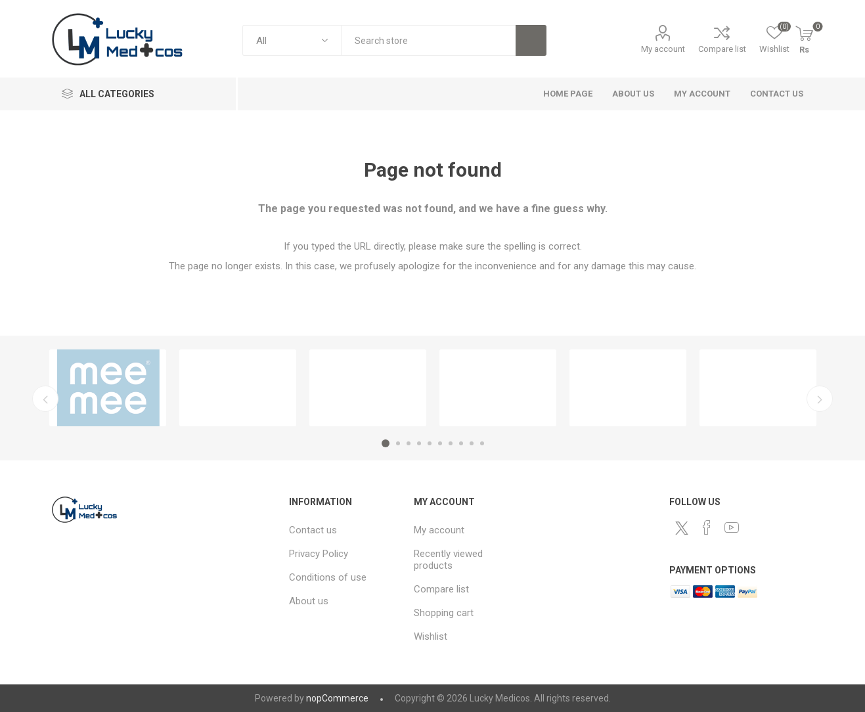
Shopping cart (444, 613)
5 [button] (430, 443)
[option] (108, 387)
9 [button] (472, 443)
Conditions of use (327, 577)
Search (531, 40)
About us (633, 94)
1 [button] (385, 443)
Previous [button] (45, 399)
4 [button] (419, 443)
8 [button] (461, 443)
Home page (567, 94)
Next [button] (820, 399)
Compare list (722, 49)
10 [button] (482, 443)
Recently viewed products (448, 559)
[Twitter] (681, 528)
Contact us (776, 94)
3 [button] (408, 443)
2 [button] (398, 443)
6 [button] (440, 443)
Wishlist (430, 636)
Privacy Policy (318, 554)
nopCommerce (337, 698)
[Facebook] (706, 527)
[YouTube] (731, 527)
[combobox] (428, 40)
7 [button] (451, 443)
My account (663, 49)
